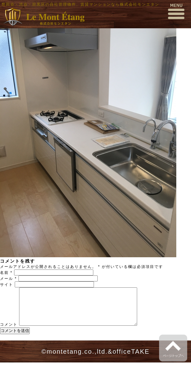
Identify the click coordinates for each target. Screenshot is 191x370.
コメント (9, 332)
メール (8, 278)
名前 (6, 272)
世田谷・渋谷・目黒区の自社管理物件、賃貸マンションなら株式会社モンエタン (80, 4)
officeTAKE (130, 359)
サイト (6, 284)
